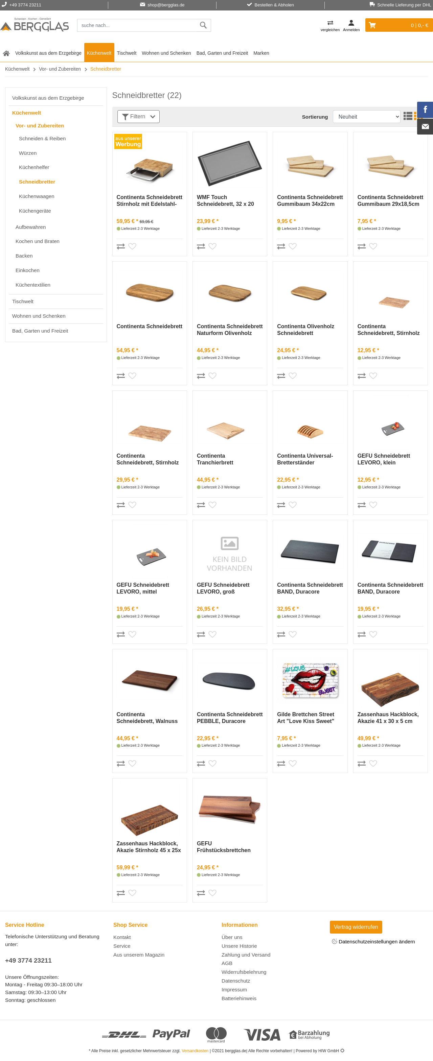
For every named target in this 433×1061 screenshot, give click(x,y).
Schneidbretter (37, 182)
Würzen (28, 153)
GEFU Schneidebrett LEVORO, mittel (143, 588)
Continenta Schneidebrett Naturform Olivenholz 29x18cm (230, 330)
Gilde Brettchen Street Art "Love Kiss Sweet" (305, 718)
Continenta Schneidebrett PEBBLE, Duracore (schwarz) (230, 718)
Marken (261, 53)
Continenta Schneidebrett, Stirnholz (148, 459)
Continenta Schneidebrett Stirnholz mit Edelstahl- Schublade (150, 201)
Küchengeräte (35, 211)
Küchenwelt (99, 53)
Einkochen (28, 270)
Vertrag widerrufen (356, 927)
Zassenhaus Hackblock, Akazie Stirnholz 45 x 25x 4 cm (149, 847)
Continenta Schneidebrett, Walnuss (147, 718)
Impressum (234, 989)
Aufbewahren (31, 227)
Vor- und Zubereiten (60, 69)
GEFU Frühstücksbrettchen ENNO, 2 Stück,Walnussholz (224, 847)
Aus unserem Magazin (138, 955)
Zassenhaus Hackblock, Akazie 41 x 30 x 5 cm (388, 718)
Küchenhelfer (34, 167)
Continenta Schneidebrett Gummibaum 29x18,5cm (391, 200)
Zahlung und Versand (246, 955)
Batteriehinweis (239, 998)
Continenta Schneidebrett (150, 326)
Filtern (138, 117)
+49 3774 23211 (28, 960)
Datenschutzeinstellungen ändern (373, 942)
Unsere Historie (239, 946)
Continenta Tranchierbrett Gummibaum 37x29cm (225, 459)
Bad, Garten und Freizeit (222, 53)
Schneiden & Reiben (42, 138)
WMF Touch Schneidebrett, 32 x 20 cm (225, 201)
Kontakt (122, 937)
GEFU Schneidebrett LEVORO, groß (223, 588)
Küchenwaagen (36, 196)
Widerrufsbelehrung (244, 972)
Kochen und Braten (38, 241)
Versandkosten (195, 1050)
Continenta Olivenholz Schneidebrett (305, 329)
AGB (227, 963)
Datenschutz (236, 981)
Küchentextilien (33, 285)
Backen (24, 256)
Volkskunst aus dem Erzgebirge (48, 53)
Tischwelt (127, 53)
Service (122, 946)
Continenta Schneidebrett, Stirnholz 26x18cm (389, 330)
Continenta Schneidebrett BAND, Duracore (310, 588)
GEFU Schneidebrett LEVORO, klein (384, 459)
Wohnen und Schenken (166, 53)
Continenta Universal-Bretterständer (305, 459)
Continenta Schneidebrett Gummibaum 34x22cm (310, 200)
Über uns (232, 937)
